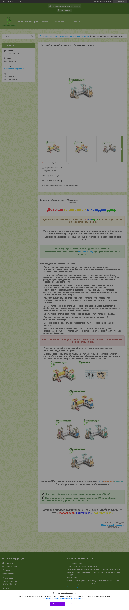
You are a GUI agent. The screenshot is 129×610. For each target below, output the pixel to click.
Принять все (58, 604)
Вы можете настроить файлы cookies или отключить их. (63, 599)
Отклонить (74, 604)
